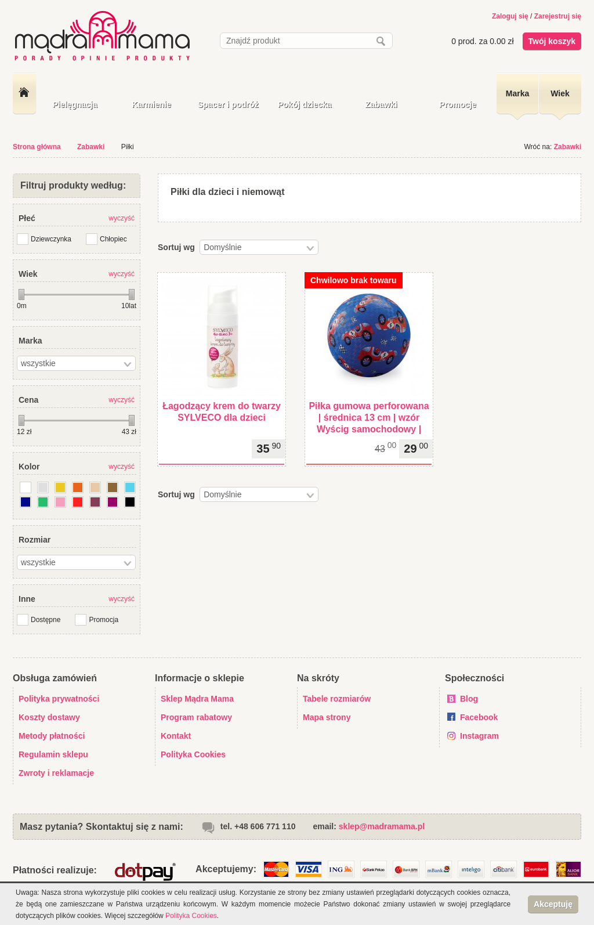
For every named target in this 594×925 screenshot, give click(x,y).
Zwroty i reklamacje (56, 773)
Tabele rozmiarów (337, 698)
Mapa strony (326, 717)
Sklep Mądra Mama (197, 698)
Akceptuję (553, 904)
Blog (469, 698)
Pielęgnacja (74, 104)
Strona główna (37, 147)
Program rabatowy (196, 717)
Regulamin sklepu (53, 754)
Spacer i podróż (227, 104)
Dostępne (45, 620)
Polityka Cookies (193, 754)
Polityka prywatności (59, 698)
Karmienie (151, 104)
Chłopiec (113, 239)
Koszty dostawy (49, 717)
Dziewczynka (51, 239)
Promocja (103, 620)
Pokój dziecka (305, 104)
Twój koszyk (551, 41)
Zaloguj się (510, 16)
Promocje (457, 104)
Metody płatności (52, 735)
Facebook (479, 717)
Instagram (479, 735)
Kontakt (176, 735)
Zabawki (381, 104)
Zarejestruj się (557, 16)
